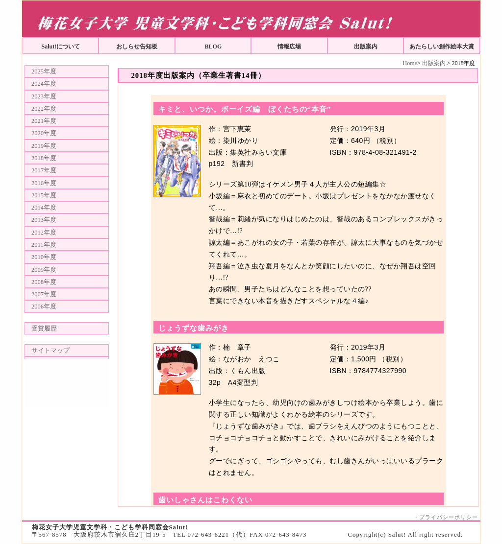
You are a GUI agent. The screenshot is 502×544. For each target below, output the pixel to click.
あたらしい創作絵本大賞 (441, 46)
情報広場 (289, 46)
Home (410, 63)
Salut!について (61, 46)
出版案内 (365, 46)
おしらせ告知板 (136, 46)
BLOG (213, 46)
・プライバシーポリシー (445, 517)
